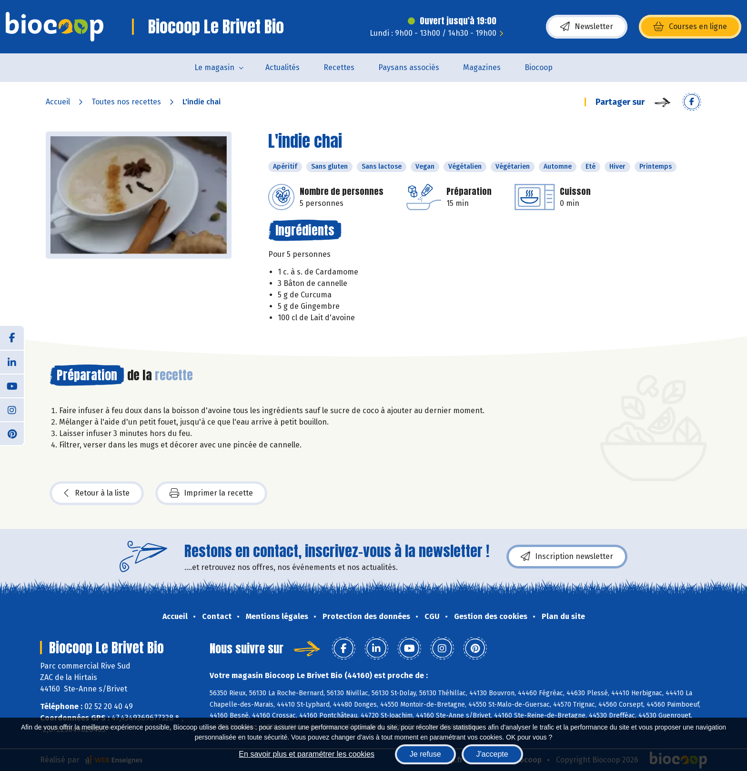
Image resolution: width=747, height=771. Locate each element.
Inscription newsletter (567, 556)
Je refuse (425, 754)
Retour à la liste (97, 493)
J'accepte (492, 754)
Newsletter (586, 26)
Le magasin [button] (214, 67)
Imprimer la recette (211, 493)
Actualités (282, 67)
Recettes (338, 67)
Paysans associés (408, 67)
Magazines (482, 67)
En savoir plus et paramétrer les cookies (306, 754)
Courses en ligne (690, 26)
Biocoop (539, 67)
